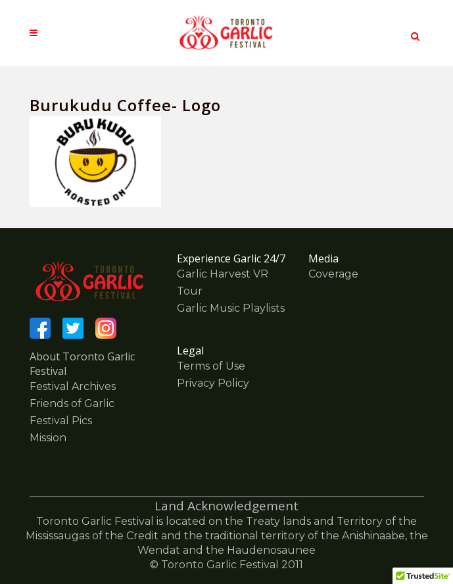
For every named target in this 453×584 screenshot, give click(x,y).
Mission (48, 437)
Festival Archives (73, 386)
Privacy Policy (213, 383)
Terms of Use (211, 366)
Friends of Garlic (72, 403)
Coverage (333, 274)
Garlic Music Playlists (231, 308)
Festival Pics (61, 420)
